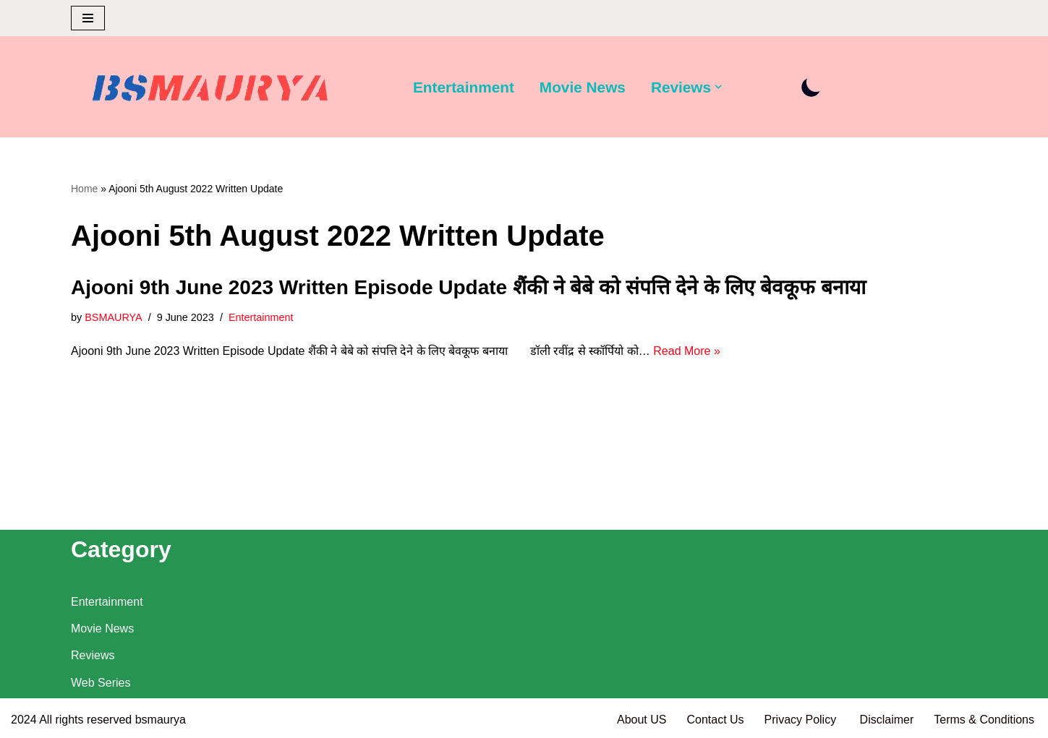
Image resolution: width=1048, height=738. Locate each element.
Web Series (100, 683)
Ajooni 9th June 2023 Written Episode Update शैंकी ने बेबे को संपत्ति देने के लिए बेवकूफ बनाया (468, 287)
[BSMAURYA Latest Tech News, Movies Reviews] (210, 90)
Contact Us (715, 719)
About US (641, 719)
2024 (24, 719)
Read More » (686, 351)
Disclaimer (887, 719)
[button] (718, 86)
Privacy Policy (802, 719)
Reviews (92, 655)
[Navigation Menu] (88, 18)
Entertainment (463, 87)
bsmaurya (160, 719)
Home (84, 188)
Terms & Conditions (984, 719)
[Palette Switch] (811, 87)
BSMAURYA (113, 317)
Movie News (583, 87)
